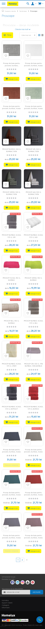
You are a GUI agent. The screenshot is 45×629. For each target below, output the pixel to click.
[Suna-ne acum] (39, 619)
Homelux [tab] (5, 600)
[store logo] (12, 4)
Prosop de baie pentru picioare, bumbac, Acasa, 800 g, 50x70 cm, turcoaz (11, 495)
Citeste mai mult (21, 29)
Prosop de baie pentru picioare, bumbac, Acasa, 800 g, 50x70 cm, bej (33, 452)
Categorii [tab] (5, 605)
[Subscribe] (36, 592)
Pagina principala (3, 11)
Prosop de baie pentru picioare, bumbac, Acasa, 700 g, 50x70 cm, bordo (11, 108)
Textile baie (23, 11)
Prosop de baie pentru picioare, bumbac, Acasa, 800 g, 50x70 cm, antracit (11, 452)
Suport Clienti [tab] (7, 603)
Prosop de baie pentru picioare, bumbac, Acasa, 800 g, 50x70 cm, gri (11, 537)
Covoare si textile (10, 11)
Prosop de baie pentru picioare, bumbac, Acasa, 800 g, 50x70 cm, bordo (33, 495)
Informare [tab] (5, 607)
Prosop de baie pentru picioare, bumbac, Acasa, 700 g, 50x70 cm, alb (33, 65)
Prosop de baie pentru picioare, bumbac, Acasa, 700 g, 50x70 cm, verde (33, 108)
